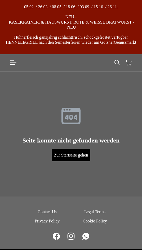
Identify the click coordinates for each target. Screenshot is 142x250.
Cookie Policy (95, 221)
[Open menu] (13, 63)
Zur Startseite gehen (71, 155)
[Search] (117, 63)
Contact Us (47, 211)
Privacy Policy (47, 221)
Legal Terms (94, 211)
